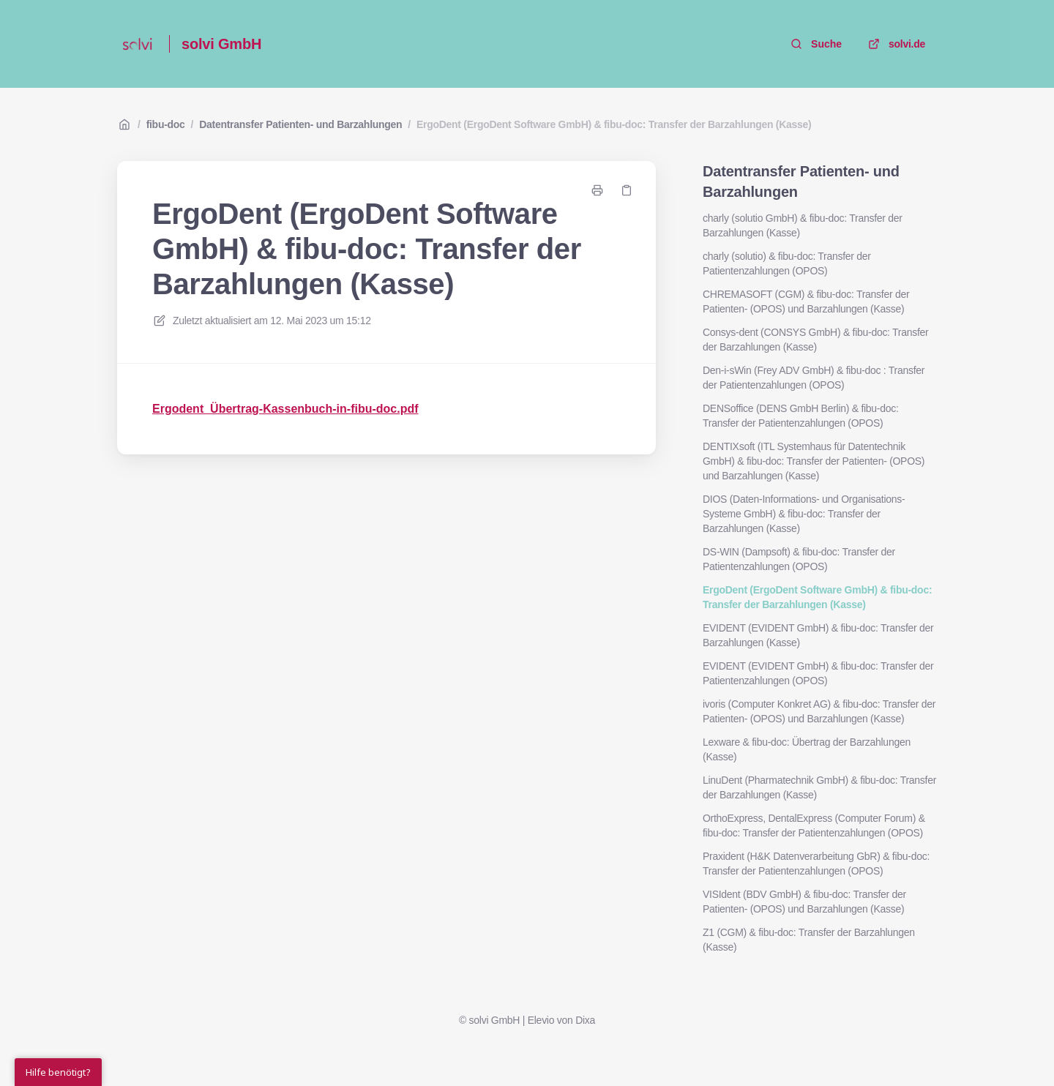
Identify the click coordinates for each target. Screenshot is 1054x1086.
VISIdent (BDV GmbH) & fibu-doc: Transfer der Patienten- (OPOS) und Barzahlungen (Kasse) (804, 901)
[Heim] (137, 43)
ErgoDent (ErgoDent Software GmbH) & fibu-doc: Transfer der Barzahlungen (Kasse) (614, 124)
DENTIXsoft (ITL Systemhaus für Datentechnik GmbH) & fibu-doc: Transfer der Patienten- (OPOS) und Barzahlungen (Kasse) (813, 461)
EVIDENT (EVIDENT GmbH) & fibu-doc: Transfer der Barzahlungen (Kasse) (818, 635)
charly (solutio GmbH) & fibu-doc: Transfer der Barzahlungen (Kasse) (802, 225)
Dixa (585, 1020)
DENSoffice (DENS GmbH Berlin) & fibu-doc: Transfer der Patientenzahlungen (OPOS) (801, 415)
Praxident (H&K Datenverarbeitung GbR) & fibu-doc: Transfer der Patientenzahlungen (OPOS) (816, 863)
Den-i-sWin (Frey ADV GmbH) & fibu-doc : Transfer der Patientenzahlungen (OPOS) (813, 377)
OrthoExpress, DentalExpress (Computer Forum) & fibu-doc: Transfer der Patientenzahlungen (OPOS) (814, 825)
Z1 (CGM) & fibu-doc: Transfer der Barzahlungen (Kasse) (809, 939)
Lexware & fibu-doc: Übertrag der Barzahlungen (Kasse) (807, 749)
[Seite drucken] (597, 190)
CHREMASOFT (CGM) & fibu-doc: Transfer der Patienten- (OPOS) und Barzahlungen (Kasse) (806, 301)
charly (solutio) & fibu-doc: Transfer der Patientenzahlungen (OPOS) (787, 263)
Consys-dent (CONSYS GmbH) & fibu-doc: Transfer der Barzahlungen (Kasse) (815, 339)
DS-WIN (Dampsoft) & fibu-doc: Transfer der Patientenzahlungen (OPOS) (799, 559)
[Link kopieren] (626, 190)
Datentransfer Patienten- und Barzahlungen (300, 124)
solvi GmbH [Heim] (221, 44)
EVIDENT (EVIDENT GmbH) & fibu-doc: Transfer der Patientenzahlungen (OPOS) (818, 673)
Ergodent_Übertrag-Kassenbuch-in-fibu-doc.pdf (285, 408)
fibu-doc (165, 124)
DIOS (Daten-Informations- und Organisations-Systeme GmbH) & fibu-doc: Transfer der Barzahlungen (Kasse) (804, 513)
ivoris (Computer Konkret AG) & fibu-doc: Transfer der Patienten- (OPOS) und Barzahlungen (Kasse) (819, 711)
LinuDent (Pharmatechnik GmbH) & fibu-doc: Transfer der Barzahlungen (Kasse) (819, 787)
